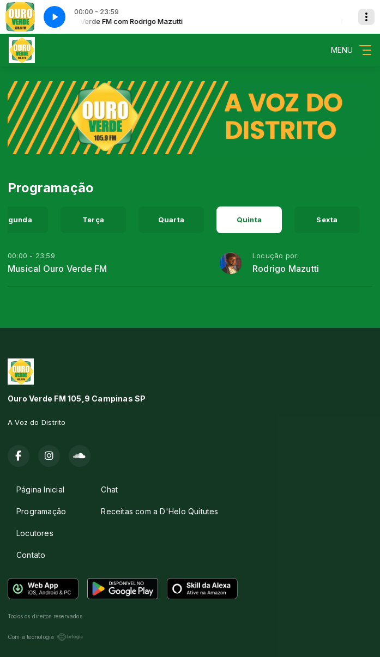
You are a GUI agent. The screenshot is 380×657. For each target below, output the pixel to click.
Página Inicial (40, 489)
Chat (109, 489)
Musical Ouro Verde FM (57, 268)
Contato (30, 554)
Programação (41, 511)
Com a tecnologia (45, 637)
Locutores (34, 533)
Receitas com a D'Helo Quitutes (159, 511)
